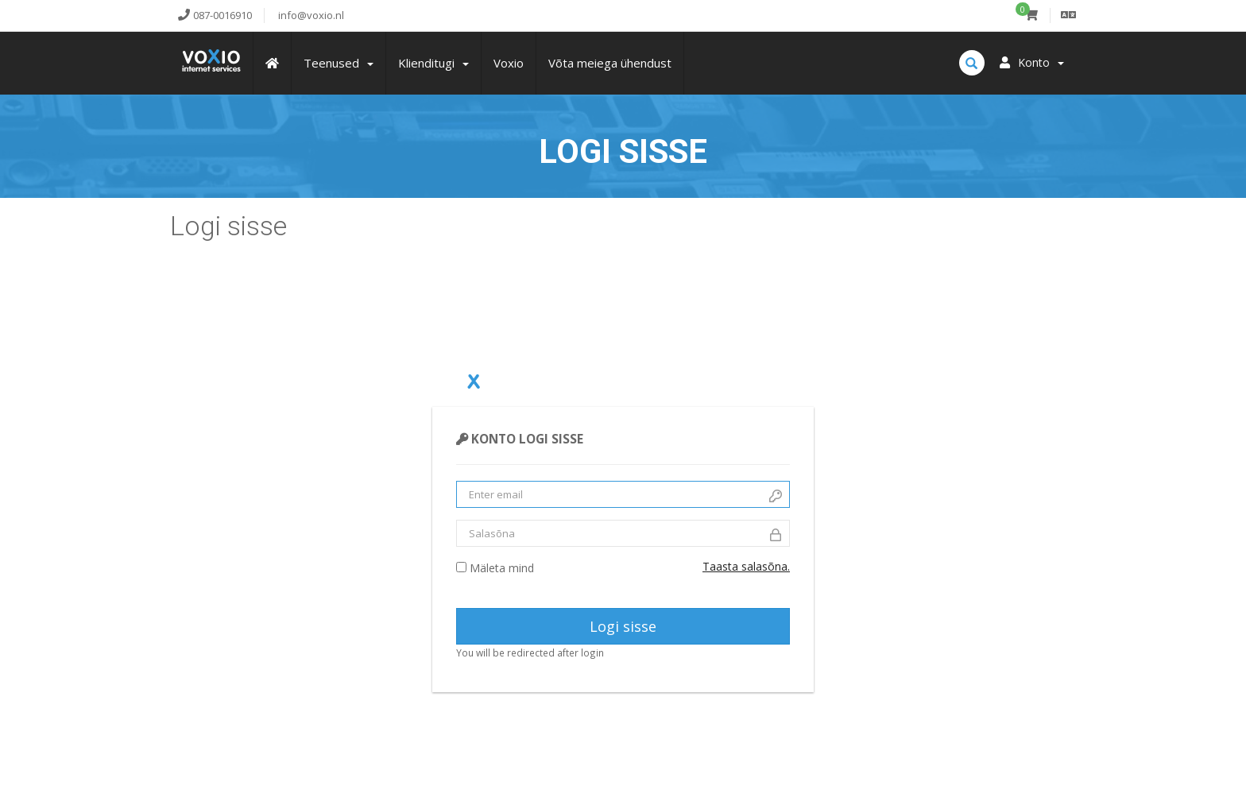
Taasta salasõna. (746, 566)
